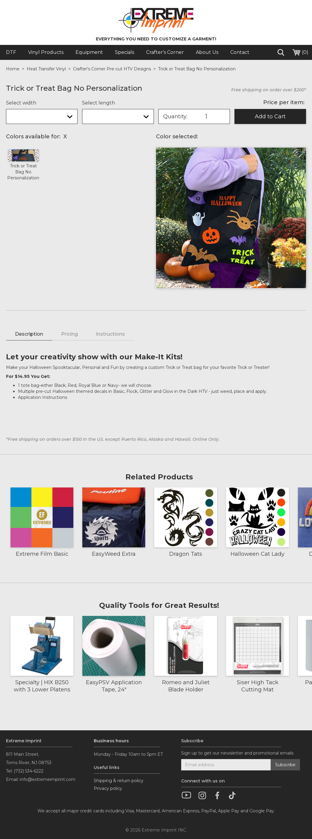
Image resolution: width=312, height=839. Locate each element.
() (300, 52)
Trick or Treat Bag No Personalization (197, 69)
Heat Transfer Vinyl (46, 69)
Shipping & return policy (118, 780)
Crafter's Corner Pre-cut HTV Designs (112, 69)
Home (12, 69)
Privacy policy (108, 788)
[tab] (29, 334)
